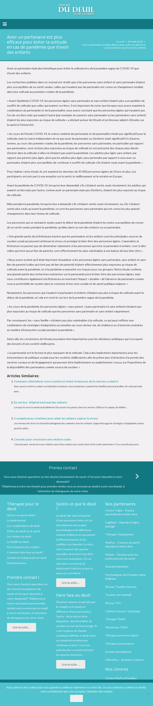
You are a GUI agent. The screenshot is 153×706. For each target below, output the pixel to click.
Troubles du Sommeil (118, 594)
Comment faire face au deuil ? (25, 552)
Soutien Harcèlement (118, 651)
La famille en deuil (18, 541)
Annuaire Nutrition (116, 566)
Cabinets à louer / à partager (122, 611)
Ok (76, 698)
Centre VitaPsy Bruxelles (121, 678)
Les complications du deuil (23, 525)
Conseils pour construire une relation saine (42, 439)
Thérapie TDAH (115, 619)
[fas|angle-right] (137, 476)
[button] (5, 24)
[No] (148, 694)
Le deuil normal (16, 520)
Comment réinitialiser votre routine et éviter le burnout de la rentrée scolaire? (66, 381)
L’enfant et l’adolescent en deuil (26, 557)
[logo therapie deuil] (76, 9)
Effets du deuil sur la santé (23, 531)
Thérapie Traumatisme (119, 534)
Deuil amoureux (16, 563)
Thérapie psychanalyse (119, 643)
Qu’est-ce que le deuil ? (21, 515)
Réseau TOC (113, 603)
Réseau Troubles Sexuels (121, 586)
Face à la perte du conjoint (23, 547)
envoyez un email (37, 608)
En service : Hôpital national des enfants (40, 402)
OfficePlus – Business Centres (124, 659)
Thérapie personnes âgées (122, 635)
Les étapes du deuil (19, 536)
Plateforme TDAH (116, 627)
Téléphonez (35, 598)
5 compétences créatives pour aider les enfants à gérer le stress (56, 418)
